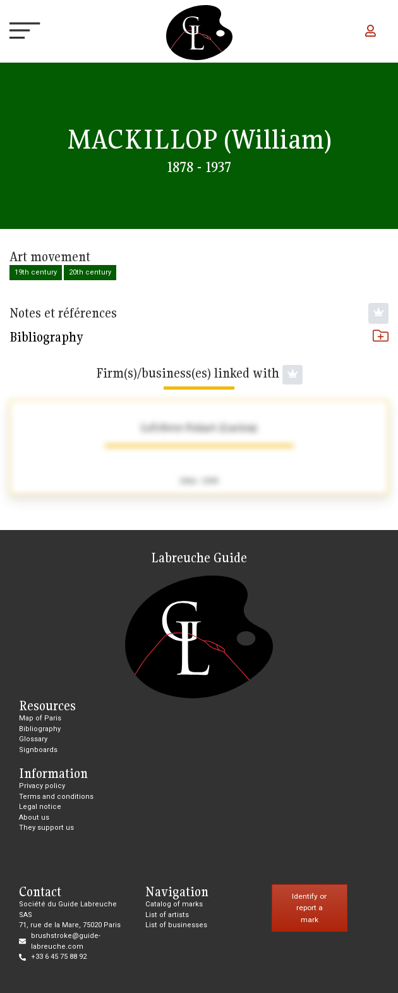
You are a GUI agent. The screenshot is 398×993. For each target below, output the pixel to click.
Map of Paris (40, 718)
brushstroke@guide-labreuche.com (65, 941)
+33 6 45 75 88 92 (59, 957)
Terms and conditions (56, 797)
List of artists (167, 915)
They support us (46, 827)
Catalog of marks (174, 904)
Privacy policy (42, 786)
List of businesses (176, 925)
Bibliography (199, 337)
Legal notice (40, 807)
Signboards (38, 750)
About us (34, 817)
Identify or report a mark (309, 908)
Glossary (33, 739)
